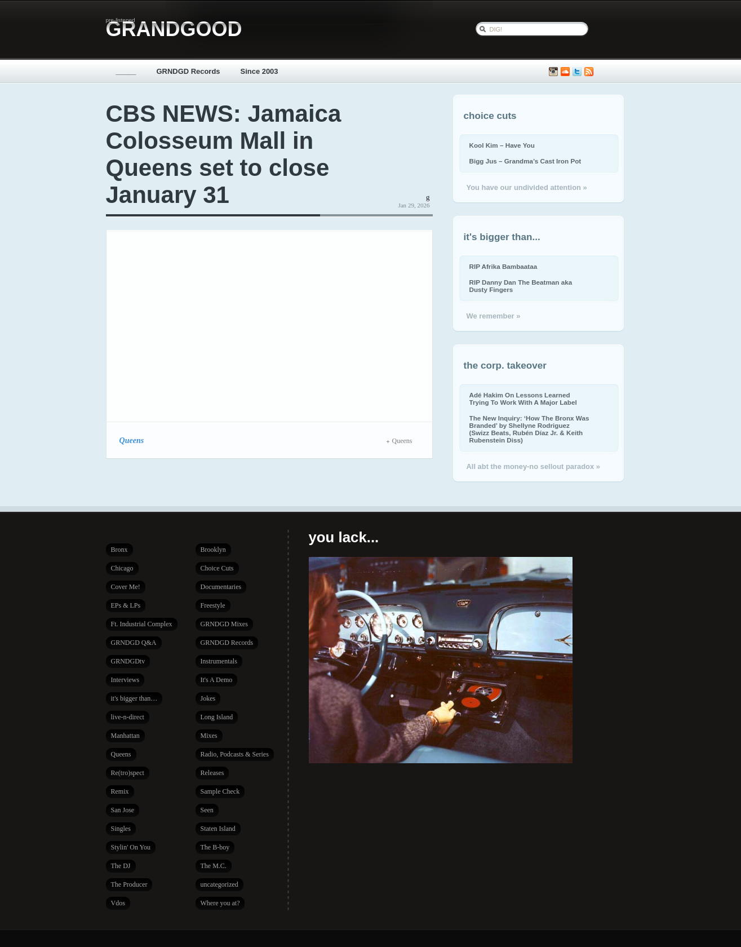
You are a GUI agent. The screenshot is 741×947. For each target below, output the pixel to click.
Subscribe (588, 72)
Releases (212, 773)
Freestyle (213, 605)
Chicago (122, 568)
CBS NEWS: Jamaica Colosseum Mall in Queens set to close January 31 (223, 154)
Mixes (209, 736)
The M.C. (214, 866)
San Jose (123, 810)
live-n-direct (127, 717)
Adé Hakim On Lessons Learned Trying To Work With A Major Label (523, 398)
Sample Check (220, 791)
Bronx (119, 550)
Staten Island (218, 829)
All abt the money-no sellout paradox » (533, 466)
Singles (121, 829)
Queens (131, 440)
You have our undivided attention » (527, 187)
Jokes (208, 698)
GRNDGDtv (128, 661)
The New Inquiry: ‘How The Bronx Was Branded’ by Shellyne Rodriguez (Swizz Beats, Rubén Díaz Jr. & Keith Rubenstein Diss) (529, 429)
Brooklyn (213, 550)
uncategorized (219, 884)
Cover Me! (125, 587)
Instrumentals (219, 661)
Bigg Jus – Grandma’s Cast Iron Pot (525, 161)
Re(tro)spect (127, 773)
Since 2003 (259, 71)
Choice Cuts (217, 568)
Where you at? (220, 903)
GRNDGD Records (188, 71)
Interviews (125, 680)
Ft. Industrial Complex (141, 624)
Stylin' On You (131, 847)
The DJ (121, 866)
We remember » (494, 316)
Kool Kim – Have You (502, 145)
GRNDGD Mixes (224, 624)
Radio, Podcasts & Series (235, 754)
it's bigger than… (134, 698)
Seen (207, 810)
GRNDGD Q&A (134, 643)
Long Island (217, 717)
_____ (126, 71)
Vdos (118, 903)
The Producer (129, 884)
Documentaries (221, 587)
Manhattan (125, 736)
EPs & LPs (126, 605)
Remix (120, 791)
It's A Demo (217, 680)
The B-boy (215, 847)
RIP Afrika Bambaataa (503, 266)
